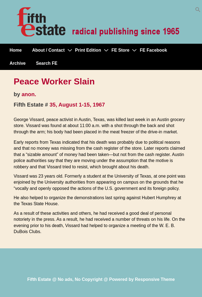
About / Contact (48, 50)
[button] (198, 10)
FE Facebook (153, 50)
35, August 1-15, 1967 (77, 105)
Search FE (46, 63)
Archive (18, 63)
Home (16, 50)
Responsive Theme (155, 279)
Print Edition (88, 50)
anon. (29, 94)
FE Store (121, 50)
